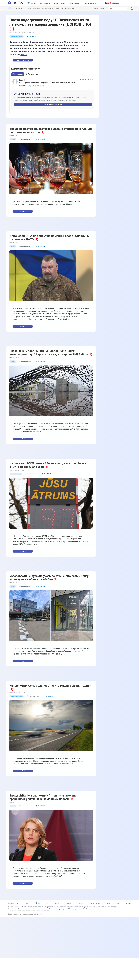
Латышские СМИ (90, 3)
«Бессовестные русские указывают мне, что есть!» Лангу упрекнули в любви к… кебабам (48, 577)
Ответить (23, 86)
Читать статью (23, 60)
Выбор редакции (74, 3)
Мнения (128, 903)
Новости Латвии (59, 3)
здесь (74, 100)
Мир (37, 903)
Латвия (27, 903)
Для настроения (95, 903)
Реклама (101, 8)
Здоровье (80, 903)
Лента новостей (44, 3)
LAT (10, 8)
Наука (118, 903)
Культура (68, 903)
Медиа (108, 903)
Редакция (95, 8)
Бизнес (57, 903)
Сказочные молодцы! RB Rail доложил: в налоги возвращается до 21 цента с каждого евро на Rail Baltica (48, 352)
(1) (11, 29)
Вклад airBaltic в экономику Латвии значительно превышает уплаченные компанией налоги (43, 797)
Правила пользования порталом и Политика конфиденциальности (29, 911)
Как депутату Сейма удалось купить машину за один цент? (50, 685)
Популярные (32, 74)
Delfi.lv (23, 54)
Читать (23, 211)
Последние (17, 74)
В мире (31, 3)
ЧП (47, 903)
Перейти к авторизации (52, 104)
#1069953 (90, 79)
